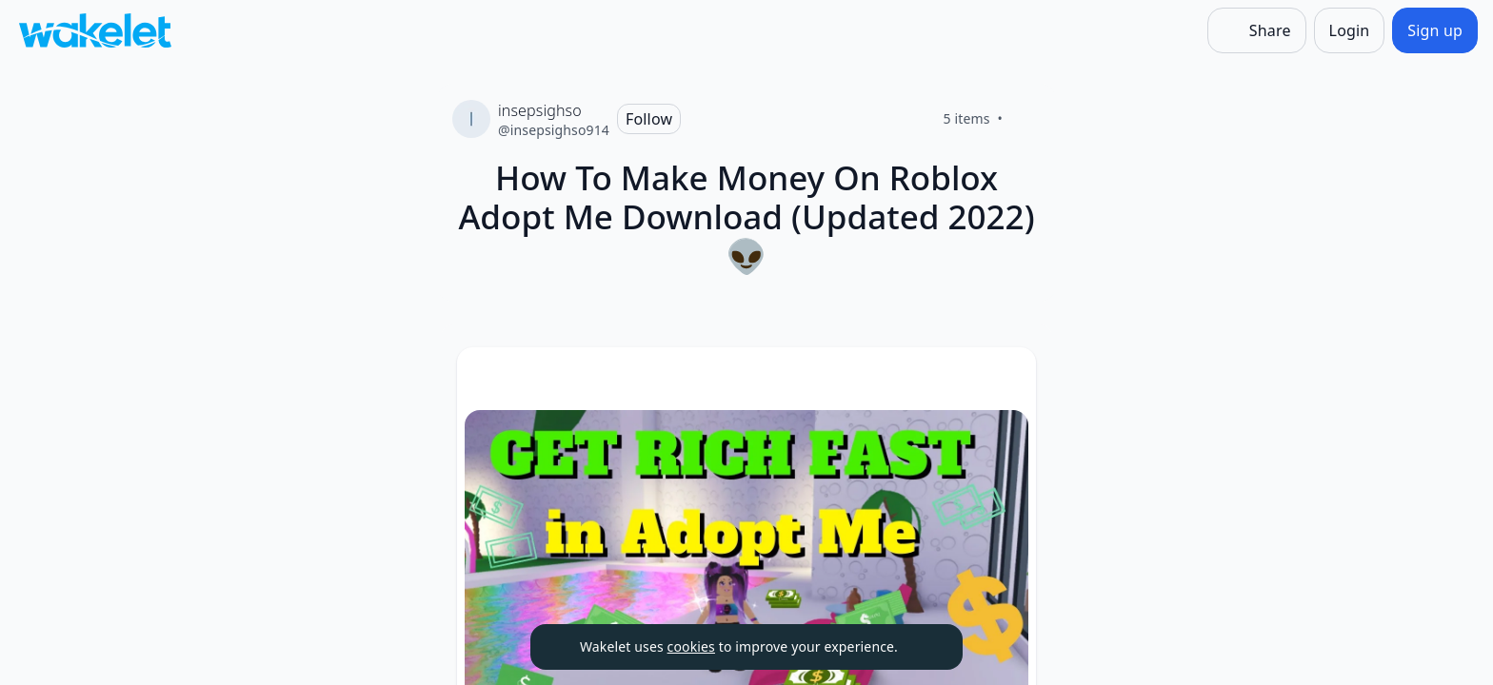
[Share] (1256, 30)
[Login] (1349, 30)
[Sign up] (1435, 30)
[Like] (1025, 119)
